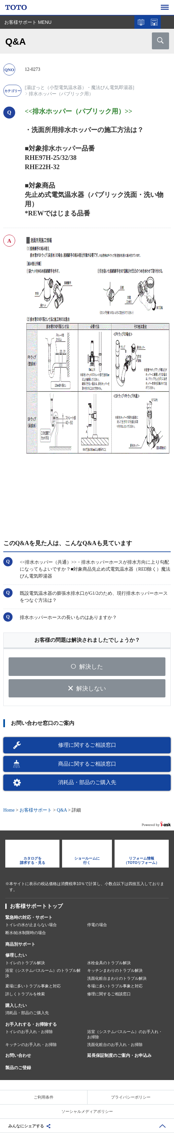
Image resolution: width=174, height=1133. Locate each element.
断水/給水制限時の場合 (25, 932)
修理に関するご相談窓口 (87, 745)
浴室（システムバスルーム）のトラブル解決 (43, 973)
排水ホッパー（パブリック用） (61, 93)
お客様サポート (35, 810)
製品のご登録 (18, 1067)
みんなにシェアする (26, 1126)
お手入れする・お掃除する (31, 1024)
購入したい (16, 1005)
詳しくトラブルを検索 (25, 994)
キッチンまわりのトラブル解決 (115, 970)
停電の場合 (97, 924)
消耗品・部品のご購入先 (87, 782)
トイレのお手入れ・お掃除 (29, 1031)
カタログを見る (141, 22)
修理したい (16, 955)
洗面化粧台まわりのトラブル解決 (117, 978)
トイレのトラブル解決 (25, 963)
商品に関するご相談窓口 (87, 764)
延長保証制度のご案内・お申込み (119, 1055)
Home (9, 810)
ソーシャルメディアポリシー (87, 1111)
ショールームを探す (154, 22)
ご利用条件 (43, 1097)
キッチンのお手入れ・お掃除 (31, 1044)
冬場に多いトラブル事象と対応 (115, 986)
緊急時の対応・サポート (28, 917)
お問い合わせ (18, 1055)
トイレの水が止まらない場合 (31, 924)
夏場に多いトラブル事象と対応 (33, 986)
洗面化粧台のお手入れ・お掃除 (115, 1044)
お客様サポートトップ (36, 906)
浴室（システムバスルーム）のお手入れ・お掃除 (124, 1034)
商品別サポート (20, 944)
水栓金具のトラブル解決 (109, 963)
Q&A (62, 810)
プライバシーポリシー (131, 1097)
